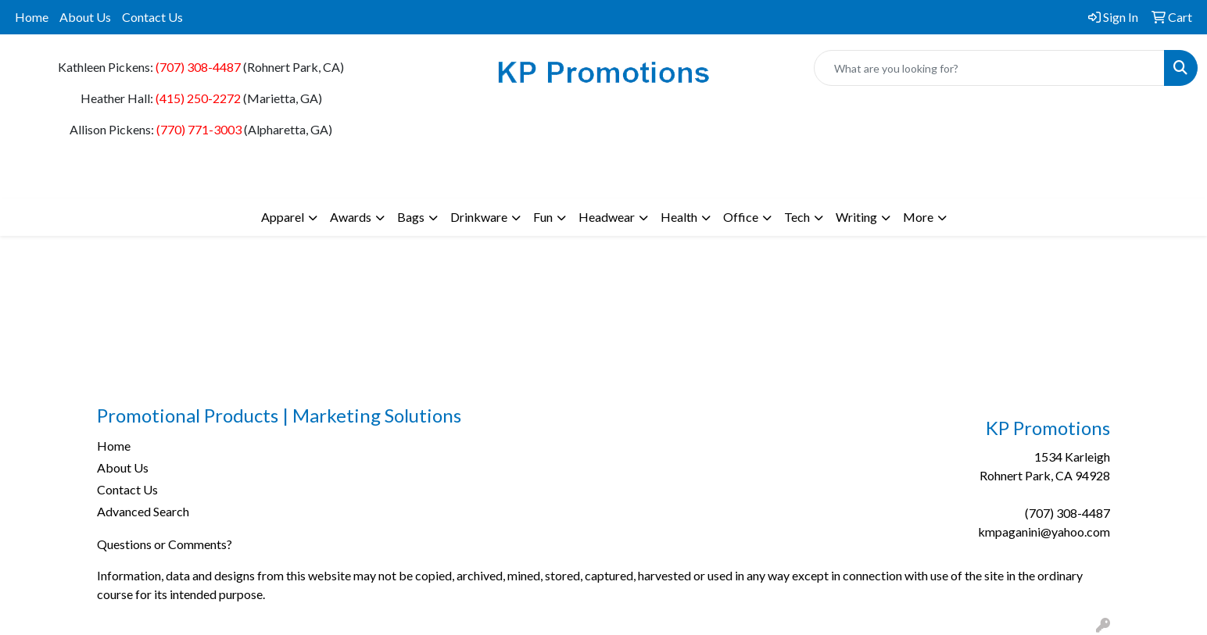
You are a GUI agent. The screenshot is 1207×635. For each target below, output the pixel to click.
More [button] (918, 216)
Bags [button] (410, 216)
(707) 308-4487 (198, 66)
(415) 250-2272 (198, 98)
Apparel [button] (282, 216)
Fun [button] (543, 216)
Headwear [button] (606, 216)
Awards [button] (350, 216)
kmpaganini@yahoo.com (1044, 531)
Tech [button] (797, 216)
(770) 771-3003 (199, 129)
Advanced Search (143, 511)
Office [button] (740, 216)
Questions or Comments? (164, 544)
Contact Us (152, 16)
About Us (85, 16)
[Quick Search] (989, 68)
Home (31, 16)
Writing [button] (856, 216)
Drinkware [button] (478, 216)
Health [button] (679, 216)
